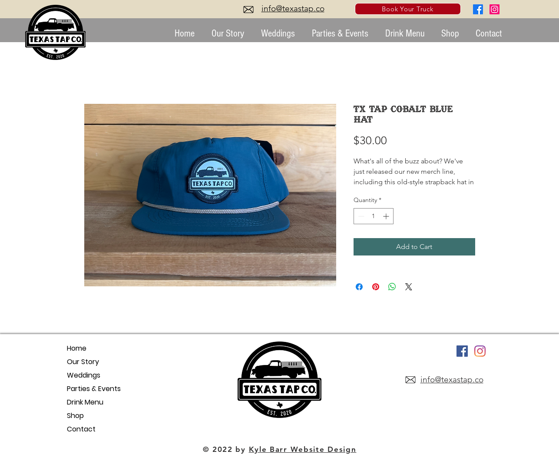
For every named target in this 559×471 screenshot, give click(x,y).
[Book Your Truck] (408, 9)
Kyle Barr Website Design (303, 449)
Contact (81, 429)
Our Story (83, 362)
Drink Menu (85, 402)
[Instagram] (494, 9)
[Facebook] (478, 9)
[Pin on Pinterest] (375, 287)
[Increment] (386, 216)
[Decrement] (360, 216)
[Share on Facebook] (359, 287)
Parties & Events (94, 389)
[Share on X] (409, 287)
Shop (75, 416)
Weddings (83, 375)
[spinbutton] (373, 216)
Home (76, 348)
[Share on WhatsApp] (392, 287)
